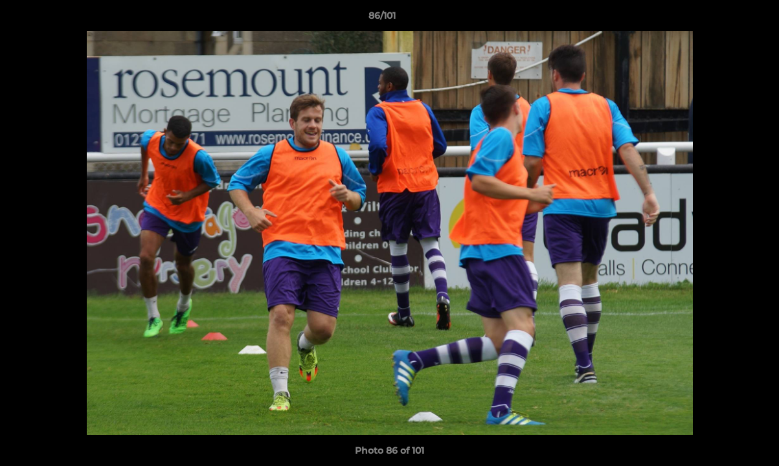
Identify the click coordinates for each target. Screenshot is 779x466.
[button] (724, 19)
